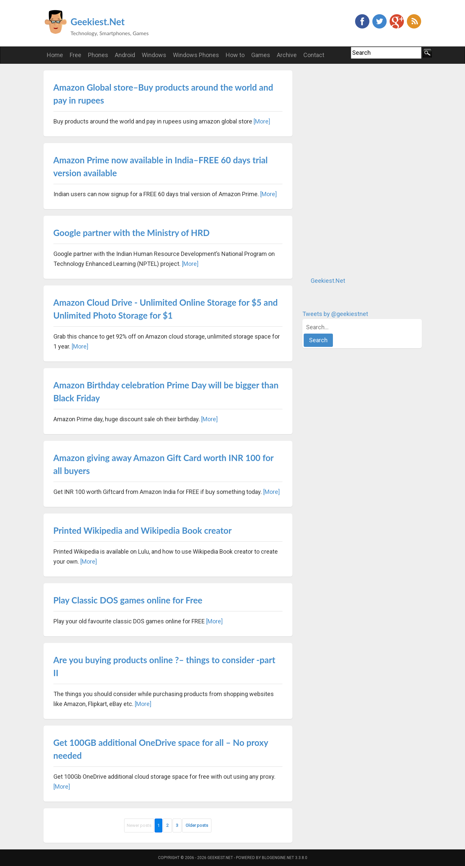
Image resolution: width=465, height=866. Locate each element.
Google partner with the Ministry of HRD (131, 232)
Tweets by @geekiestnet (335, 313)
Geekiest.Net (98, 21)
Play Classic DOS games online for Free (127, 600)
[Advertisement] (352, 170)
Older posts (197, 825)
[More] (262, 121)
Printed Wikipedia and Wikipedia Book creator (142, 530)
